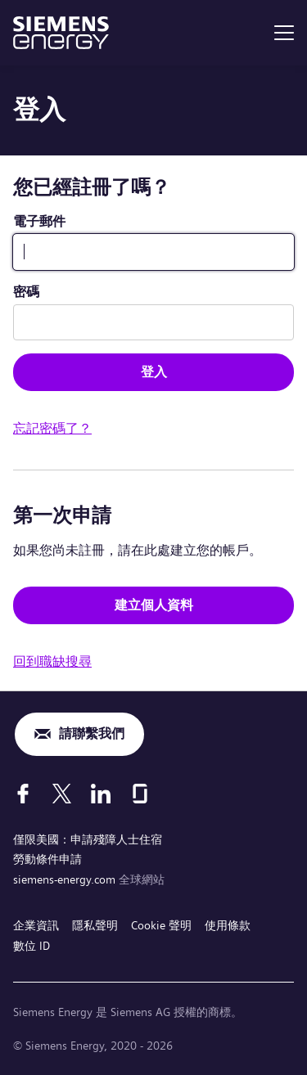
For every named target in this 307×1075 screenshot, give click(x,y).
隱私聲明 (95, 925)
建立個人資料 (154, 605)
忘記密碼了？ (52, 428)
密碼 (26, 291)
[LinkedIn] (101, 793)
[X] (61, 793)
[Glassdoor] (140, 793)
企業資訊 (36, 925)
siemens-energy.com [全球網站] (66, 879)
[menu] (284, 32)
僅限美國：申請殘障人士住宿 (87, 839)
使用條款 (228, 925)
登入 (154, 372)
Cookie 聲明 (161, 925)
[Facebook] (23, 793)
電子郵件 (39, 221)
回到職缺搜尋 (52, 661)
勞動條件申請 (47, 859)
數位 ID (31, 945)
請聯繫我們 (91, 733)
